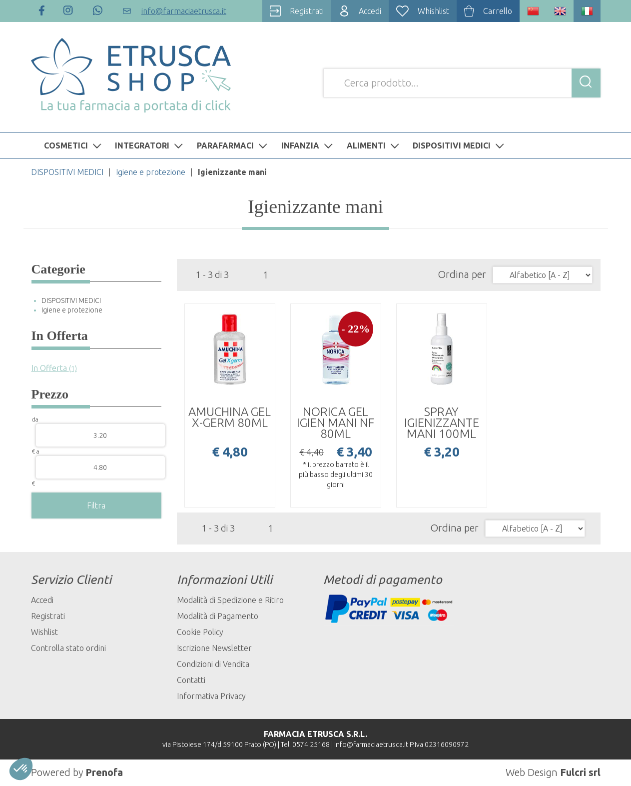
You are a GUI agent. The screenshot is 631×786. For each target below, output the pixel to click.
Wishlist (44, 632)
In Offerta (54, 368)
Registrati (48, 616)
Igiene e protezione (150, 172)
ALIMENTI (374, 145)
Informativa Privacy (211, 696)
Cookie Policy (200, 632)
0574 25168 (311, 744)
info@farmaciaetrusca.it (371, 744)
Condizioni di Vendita (213, 664)
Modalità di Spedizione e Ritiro (230, 600)
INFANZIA (308, 145)
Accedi (42, 600)
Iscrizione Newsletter (214, 648)
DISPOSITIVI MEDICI (460, 145)
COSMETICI (74, 145)
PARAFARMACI (233, 145)
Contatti (191, 680)
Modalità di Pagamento (217, 616)
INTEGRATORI (150, 145)
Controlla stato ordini (68, 648)
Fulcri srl (580, 772)
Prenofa (104, 772)
